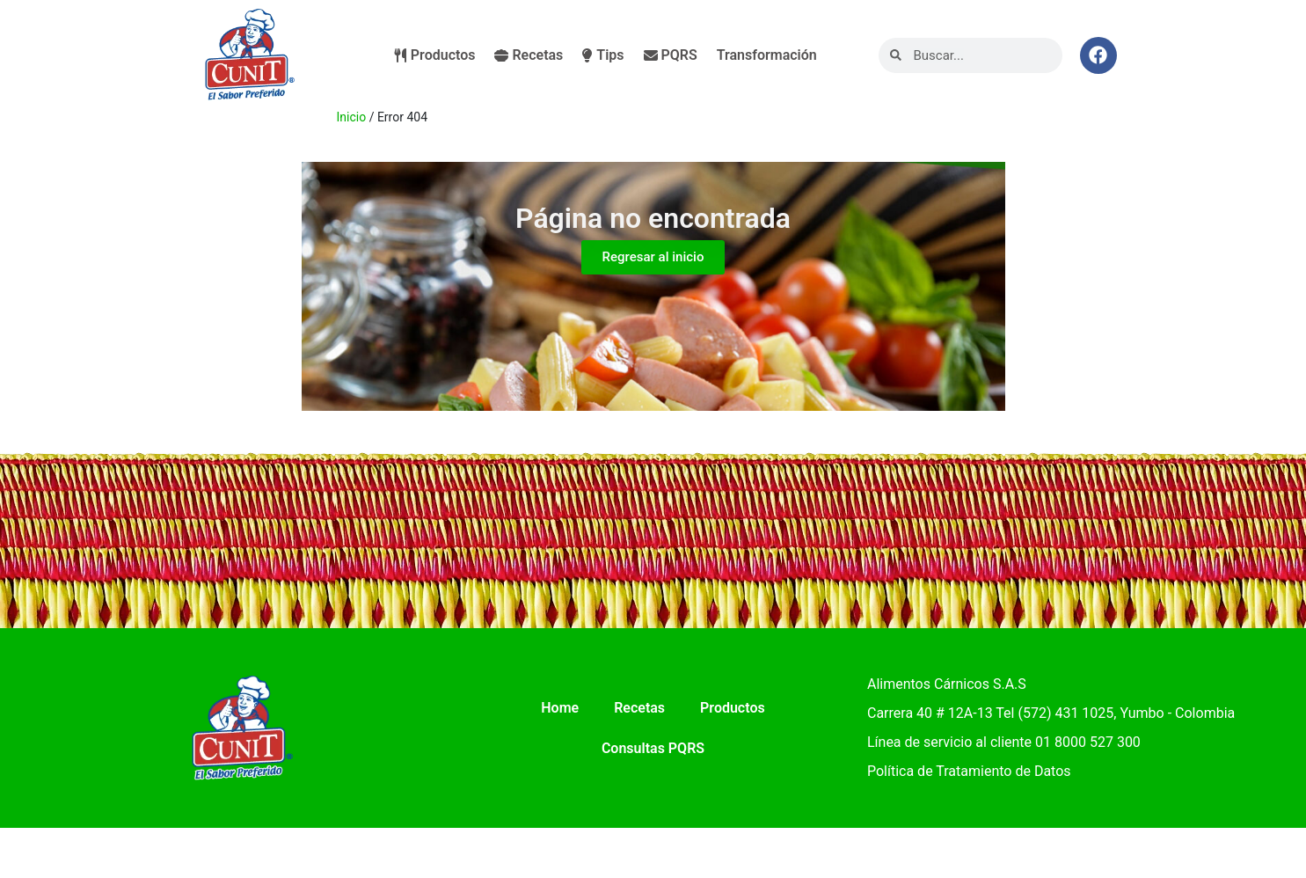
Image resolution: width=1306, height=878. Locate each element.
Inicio (352, 117)
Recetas (528, 55)
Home (560, 707)
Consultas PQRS (653, 748)
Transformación (767, 55)
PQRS (670, 55)
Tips (603, 55)
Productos (435, 55)
